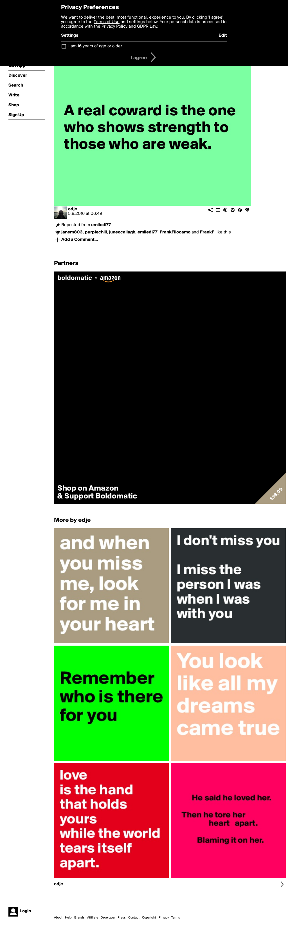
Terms (175, 917)
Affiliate (92, 917)
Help (68, 917)
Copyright (149, 917)
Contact (134, 917)
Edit (223, 35)
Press (122, 917)
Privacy (164, 917)
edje (72, 209)
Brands (79, 917)
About (58, 917)
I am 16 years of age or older (95, 46)
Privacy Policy (114, 26)
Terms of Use (107, 22)
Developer (108, 917)
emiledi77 (101, 225)
